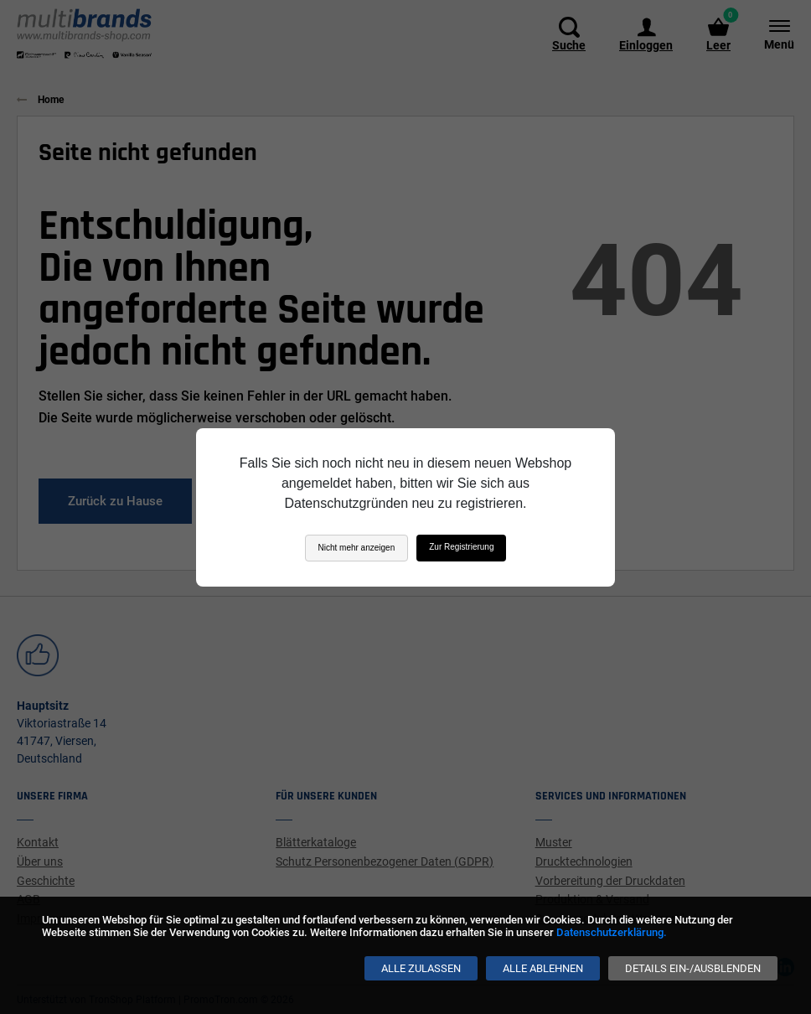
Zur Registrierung (461, 546)
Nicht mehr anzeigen (356, 547)
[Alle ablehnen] (543, 968)
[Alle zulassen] (421, 968)
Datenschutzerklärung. (611, 932)
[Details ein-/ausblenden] (692, 968)
